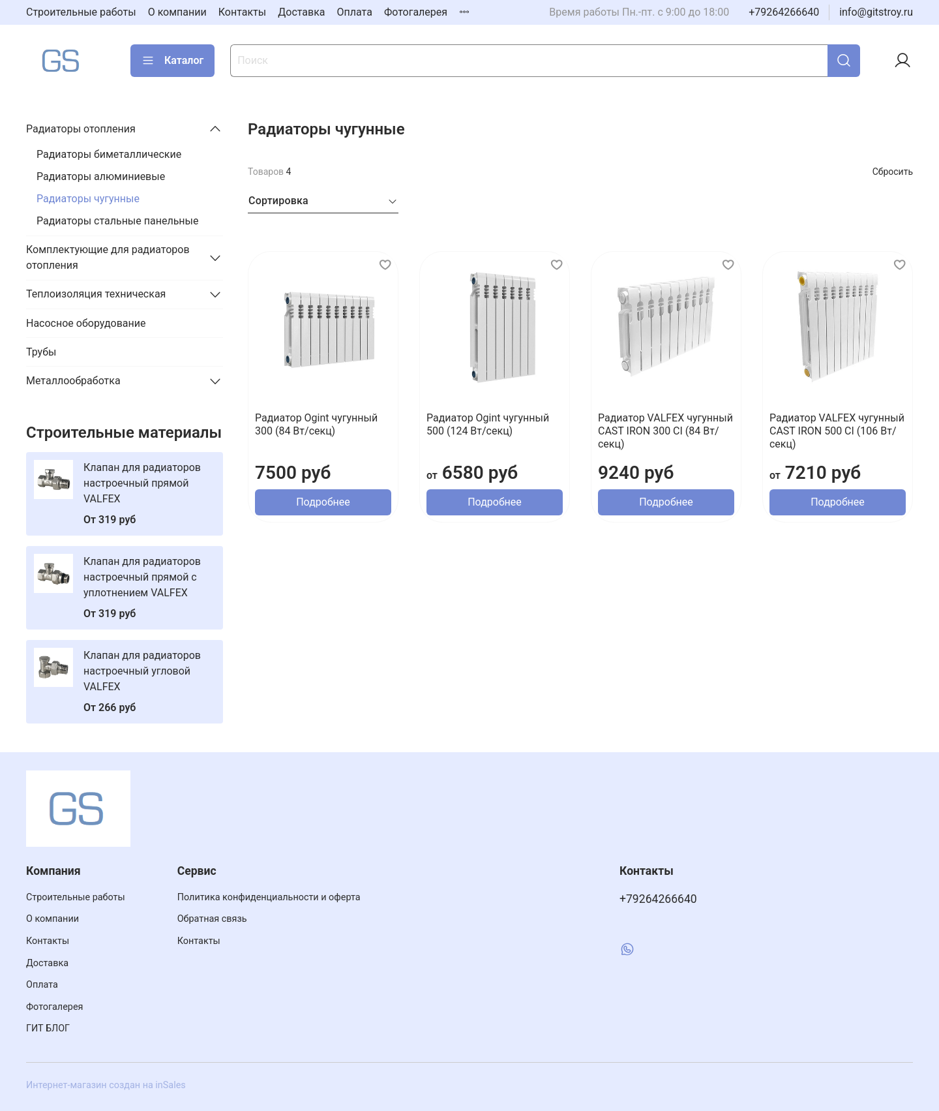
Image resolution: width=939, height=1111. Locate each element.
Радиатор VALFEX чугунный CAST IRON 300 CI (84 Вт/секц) (665, 431)
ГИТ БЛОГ (48, 1028)
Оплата (354, 12)
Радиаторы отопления (81, 129)
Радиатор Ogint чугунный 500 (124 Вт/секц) (487, 424)
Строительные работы (81, 12)
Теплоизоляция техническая (96, 294)
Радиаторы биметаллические (109, 154)
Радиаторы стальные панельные (117, 221)
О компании (177, 12)
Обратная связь (212, 918)
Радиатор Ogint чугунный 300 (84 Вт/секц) (316, 424)
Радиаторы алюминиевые (101, 176)
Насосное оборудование (86, 323)
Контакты (242, 12)
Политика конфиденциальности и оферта (269, 897)
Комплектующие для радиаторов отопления (108, 257)
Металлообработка (73, 380)
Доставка (301, 12)
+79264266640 (784, 12)
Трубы (41, 352)
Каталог (172, 60)
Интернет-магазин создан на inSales (106, 1085)
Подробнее (323, 502)
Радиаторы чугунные (88, 198)
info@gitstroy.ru (876, 12)
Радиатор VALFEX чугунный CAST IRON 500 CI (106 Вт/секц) (836, 431)
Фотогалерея (415, 12)
